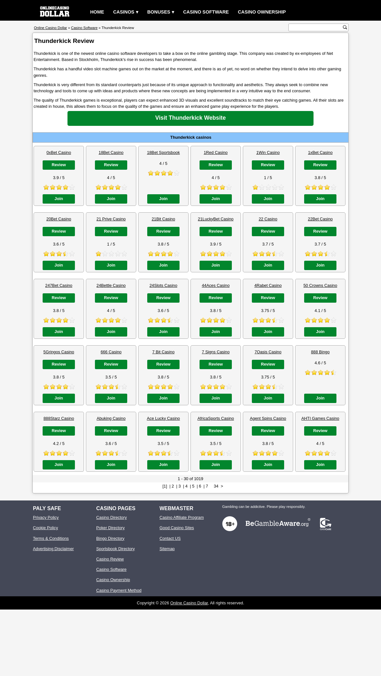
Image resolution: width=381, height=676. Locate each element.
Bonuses (158, 12)
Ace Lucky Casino (163, 418)
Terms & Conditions (51, 538)
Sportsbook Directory (115, 548)
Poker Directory (110, 527)
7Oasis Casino (267, 351)
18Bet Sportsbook (163, 152)
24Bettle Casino (111, 285)
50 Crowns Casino (320, 285)
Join (59, 198)
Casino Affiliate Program (182, 517)
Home (97, 12)
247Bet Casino (58, 285)
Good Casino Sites (177, 527)
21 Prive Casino (111, 219)
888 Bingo (320, 351)
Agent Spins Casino (268, 418)
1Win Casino (268, 152)
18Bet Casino (111, 152)
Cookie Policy (45, 527)
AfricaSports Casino (215, 418)
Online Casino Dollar (189, 602)
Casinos (123, 12)
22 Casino (268, 219)
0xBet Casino (58, 152)
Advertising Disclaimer (53, 548)
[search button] (345, 27)
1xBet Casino (320, 152)
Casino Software (206, 12)
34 (216, 486)
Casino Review (110, 559)
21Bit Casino (163, 219)
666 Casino (111, 351)
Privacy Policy (46, 517)
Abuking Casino (111, 418)
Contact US (170, 538)
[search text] (316, 27)
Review (59, 164)
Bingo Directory (110, 538)
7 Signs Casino (216, 351)
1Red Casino (216, 152)
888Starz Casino (59, 418)
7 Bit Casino (163, 351)
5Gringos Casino (58, 351)
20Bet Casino (58, 219)
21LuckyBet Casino (215, 219)
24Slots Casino (163, 285)
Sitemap (167, 548)
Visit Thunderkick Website (190, 118)
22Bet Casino (320, 219)
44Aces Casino (216, 285)
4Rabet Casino (268, 285)
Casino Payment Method (118, 590)
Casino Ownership (262, 12)
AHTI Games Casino (320, 418)
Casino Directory (111, 517)
